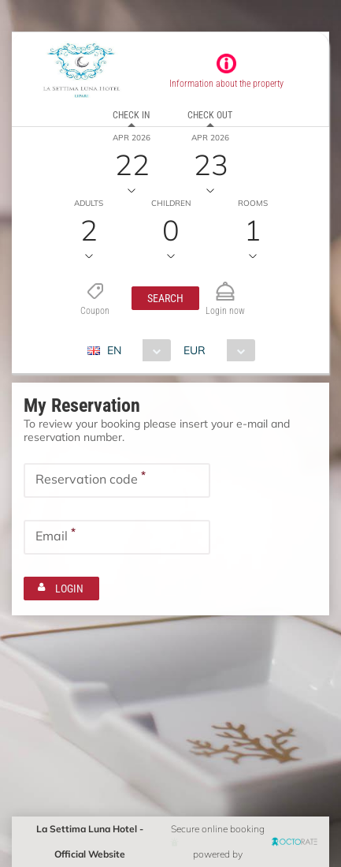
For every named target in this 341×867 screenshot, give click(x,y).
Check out (209, 115)
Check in (131, 115)
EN (114, 350)
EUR (194, 350)
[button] (165, 298)
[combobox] (135, 350)
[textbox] (117, 480)
